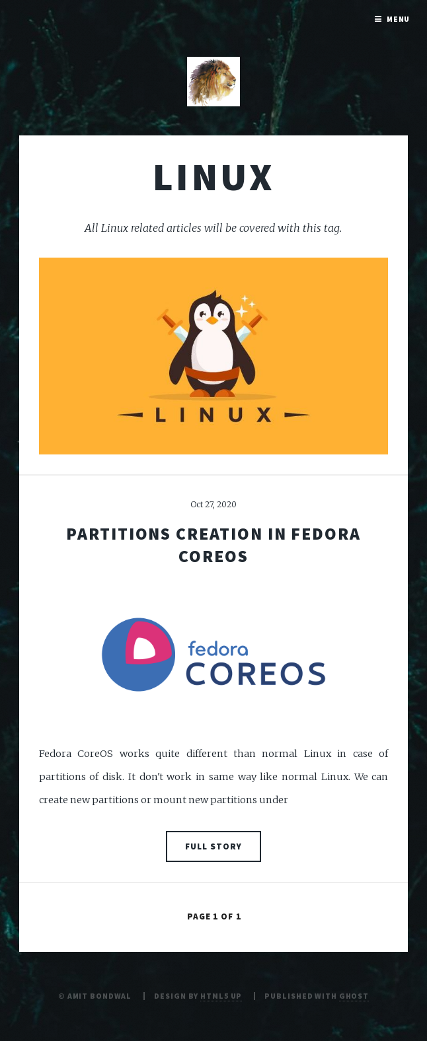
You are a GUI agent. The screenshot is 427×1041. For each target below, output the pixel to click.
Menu (398, 19)
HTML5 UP (221, 996)
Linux (213, 176)
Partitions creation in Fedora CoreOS (213, 544)
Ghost (354, 996)
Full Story (213, 846)
